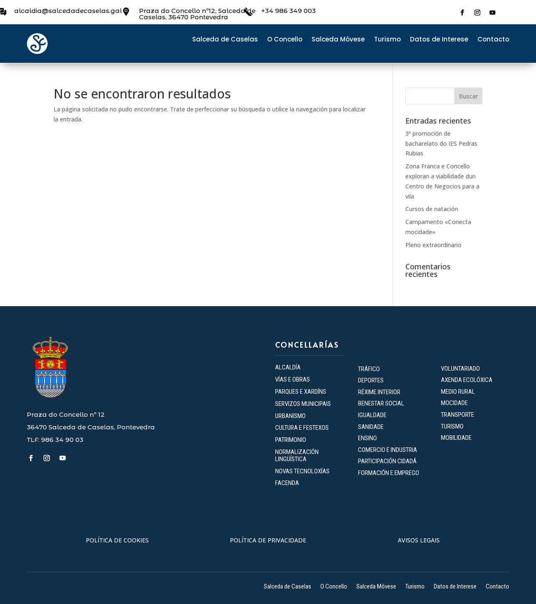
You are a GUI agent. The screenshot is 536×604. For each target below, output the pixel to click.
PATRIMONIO (290, 440)
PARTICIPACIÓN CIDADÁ (387, 461)
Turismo (387, 40)
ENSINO (367, 438)
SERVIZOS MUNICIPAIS (303, 404)
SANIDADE (371, 427)
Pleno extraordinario (433, 245)
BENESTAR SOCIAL (381, 403)
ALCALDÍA (288, 367)
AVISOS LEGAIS (419, 540)
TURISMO (452, 426)
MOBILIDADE (456, 437)
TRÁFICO (369, 369)
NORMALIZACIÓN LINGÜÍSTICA (297, 455)
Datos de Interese (439, 40)
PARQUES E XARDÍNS (300, 391)
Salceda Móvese (338, 40)
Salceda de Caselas (225, 40)
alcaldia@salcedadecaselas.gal (68, 11)
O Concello (284, 40)
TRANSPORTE (457, 414)
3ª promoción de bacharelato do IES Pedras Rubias (441, 143)
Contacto (493, 40)
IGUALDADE (372, 415)
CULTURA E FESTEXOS (302, 427)
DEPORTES (371, 380)
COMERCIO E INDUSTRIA (387, 450)
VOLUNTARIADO (460, 368)
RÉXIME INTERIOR (379, 392)
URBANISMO (290, 416)
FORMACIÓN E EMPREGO (388, 473)
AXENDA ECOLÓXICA (466, 380)
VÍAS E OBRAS (292, 379)
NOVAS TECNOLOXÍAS (302, 471)
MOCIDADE (454, 403)
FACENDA (287, 483)
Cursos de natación (431, 209)
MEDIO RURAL (458, 391)
